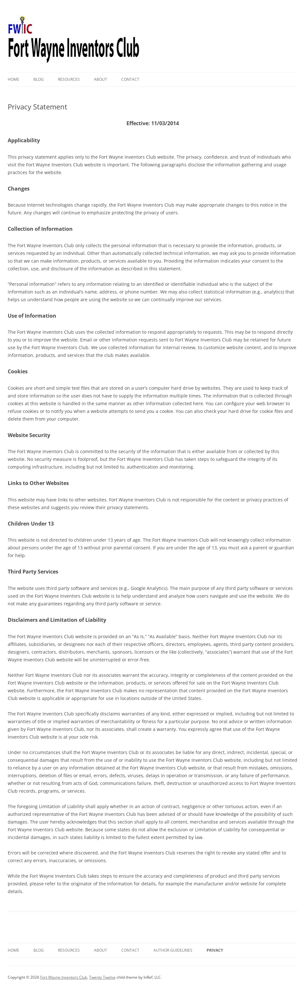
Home (13, 79)
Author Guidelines (172, 950)
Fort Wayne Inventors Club (63, 977)
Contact (130, 79)
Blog (38, 79)
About (100, 79)
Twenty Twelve (102, 977)
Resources (69, 79)
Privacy (215, 950)
